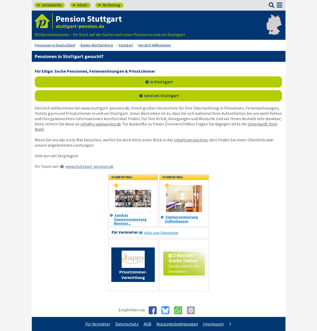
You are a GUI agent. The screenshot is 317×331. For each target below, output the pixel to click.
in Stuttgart (161, 81)
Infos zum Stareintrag (161, 232)
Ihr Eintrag (109, 5)
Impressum (213, 323)
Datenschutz (127, 323)
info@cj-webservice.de (100, 124)
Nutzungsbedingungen (177, 323)
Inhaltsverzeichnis (191, 139)
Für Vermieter (97, 323)
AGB (147, 323)
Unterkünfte (49, 5)
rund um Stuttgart (161, 95)
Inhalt (80, 5)
